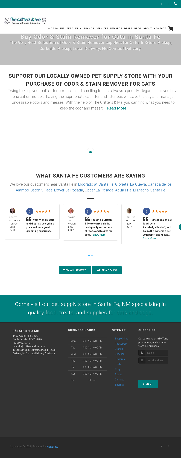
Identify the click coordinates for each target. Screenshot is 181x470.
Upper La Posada (99, 190)
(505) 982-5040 (21, 342)
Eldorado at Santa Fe (95, 184)
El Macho (141, 190)
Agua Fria (123, 190)
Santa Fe (157, 190)
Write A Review (107, 270)
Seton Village (41, 190)
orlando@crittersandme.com (29, 346)
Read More (116, 108)
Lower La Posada (68, 190)
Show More (99, 234)
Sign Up (148, 384)
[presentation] (157, 370)
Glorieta (122, 184)
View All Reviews (74, 270)
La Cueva (138, 184)
